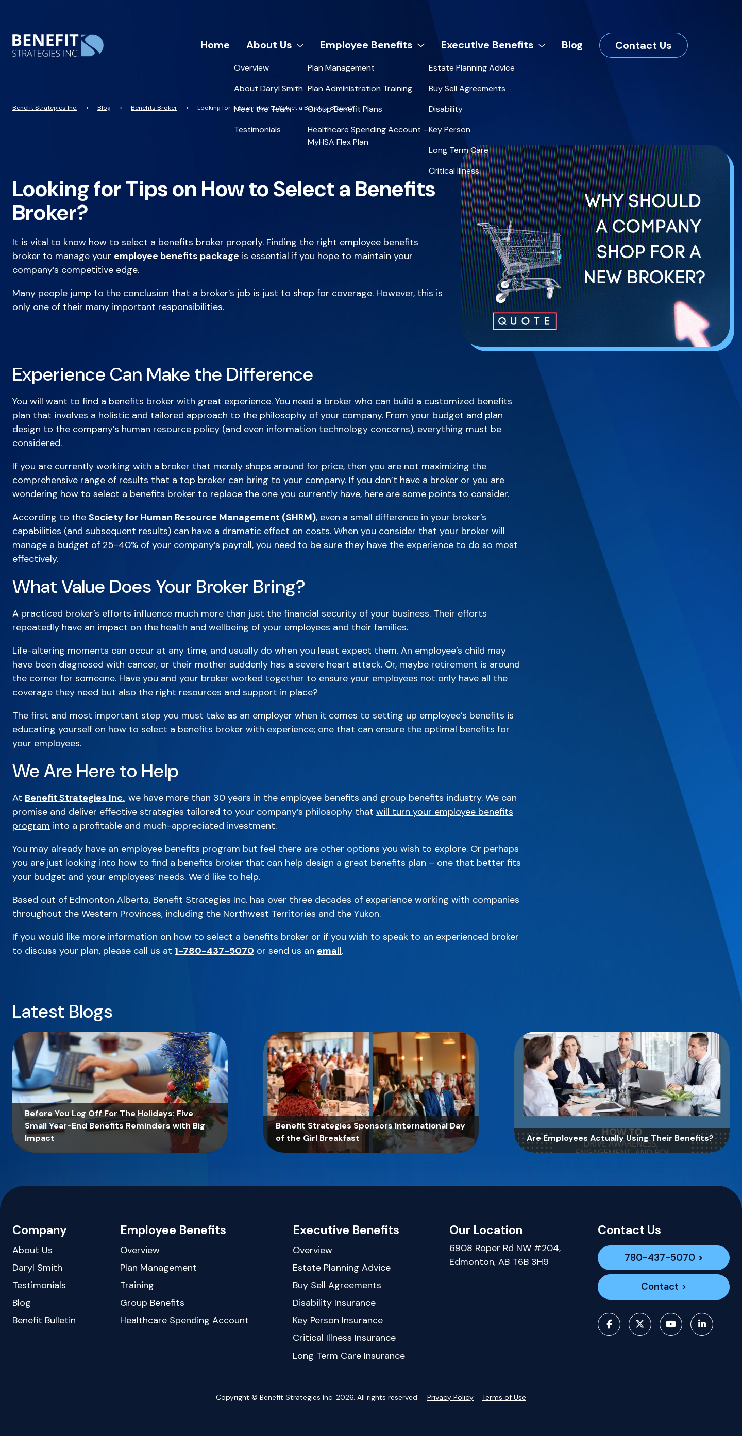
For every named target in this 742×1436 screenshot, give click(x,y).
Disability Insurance (334, 1302)
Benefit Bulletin (44, 1320)
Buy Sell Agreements (337, 1285)
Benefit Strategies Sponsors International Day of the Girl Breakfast (370, 1131)
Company (39, 1230)
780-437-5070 (659, 1259)
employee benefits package (176, 256)
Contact (660, 1289)
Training (137, 1285)
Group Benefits (152, 1302)
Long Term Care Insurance (349, 1355)
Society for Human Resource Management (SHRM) (202, 517)
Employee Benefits (173, 1230)
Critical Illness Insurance (344, 1337)
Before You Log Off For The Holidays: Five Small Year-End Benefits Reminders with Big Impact (115, 1125)
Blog (21, 1302)
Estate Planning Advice (342, 1267)
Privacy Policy (450, 1397)
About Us (32, 1250)
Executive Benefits (346, 1230)
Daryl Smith (37, 1267)
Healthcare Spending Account (184, 1320)
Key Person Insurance (338, 1320)
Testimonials (39, 1285)
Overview (140, 1250)
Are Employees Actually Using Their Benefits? (620, 1138)
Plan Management (158, 1267)
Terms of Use (504, 1397)
